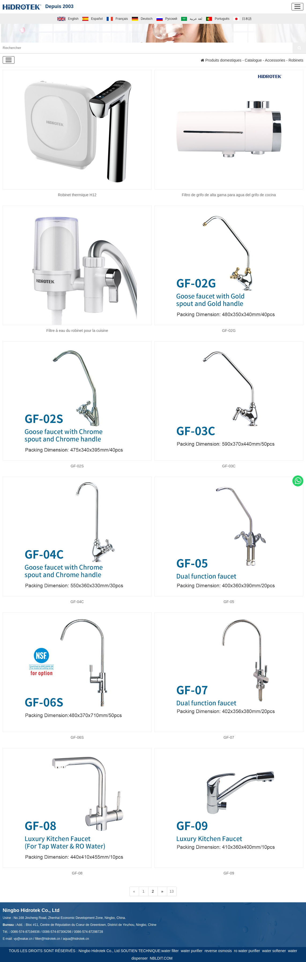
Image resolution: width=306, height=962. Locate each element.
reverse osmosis (219, 951)
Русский (166, 19)
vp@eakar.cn (23, 939)
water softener (275, 951)
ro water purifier (248, 951)
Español (92, 19)
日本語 (242, 19)
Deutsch (142, 19)
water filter (171, 951)
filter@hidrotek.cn (47, 939)
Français (117, 19)
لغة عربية (191, 19)
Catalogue (253, 60)
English (68, 19)
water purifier (193, 951)
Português (217, 19)
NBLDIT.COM (162, 958)
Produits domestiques (221, 60)
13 (172, 891)
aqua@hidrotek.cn (76, 939)
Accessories (275, 60)
